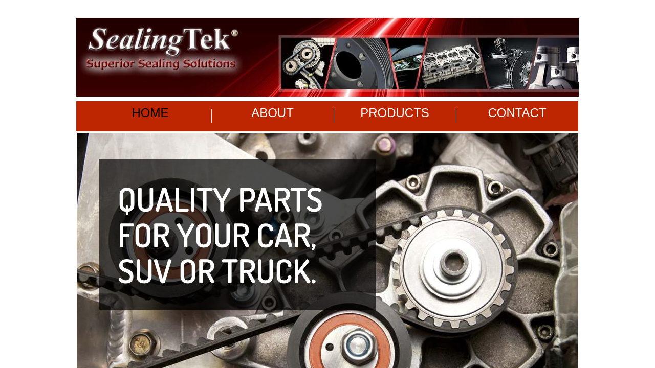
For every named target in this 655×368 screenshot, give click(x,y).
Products (394, 113)
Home (150, 113)
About (272, 113)
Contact (517, 113)
